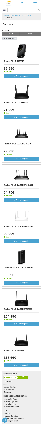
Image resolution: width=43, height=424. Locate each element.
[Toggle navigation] (4, 9)
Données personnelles (11, 421)
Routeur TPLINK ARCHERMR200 (18, 309)
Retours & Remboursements (13, 418)
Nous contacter (8, 389)
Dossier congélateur (10, 402)
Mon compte (7, 392)
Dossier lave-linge (9, 404)
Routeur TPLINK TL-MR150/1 (16, 102)
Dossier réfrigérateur (10, 399)
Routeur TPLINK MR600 (14, 350)
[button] (21, 3)
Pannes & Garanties (10, 416)
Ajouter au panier (21, 76)
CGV (5, 385)
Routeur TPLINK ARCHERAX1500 (18, 185)
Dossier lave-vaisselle (11, 406)
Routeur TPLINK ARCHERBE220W (18, 226)
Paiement (6, 414)
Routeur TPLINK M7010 (14, 61)
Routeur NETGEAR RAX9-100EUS (18, 268)
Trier (9, 34)
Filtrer (30, 34)
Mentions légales (9, 387)
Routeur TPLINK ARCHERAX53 (17, 144)
